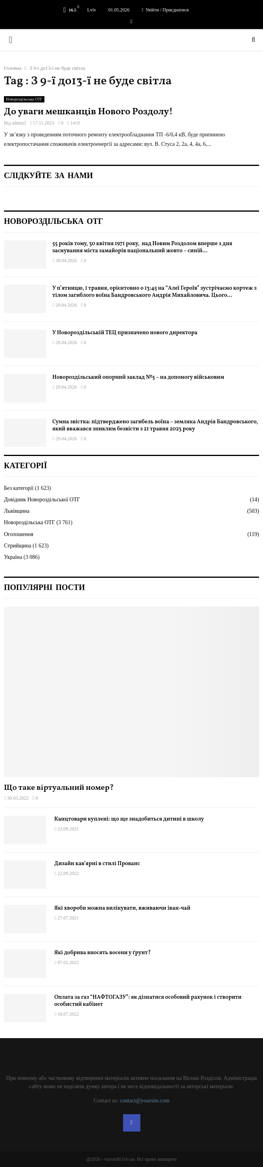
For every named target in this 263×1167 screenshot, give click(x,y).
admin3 (19, 123)
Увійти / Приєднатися (165, 10)
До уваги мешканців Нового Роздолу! (88, 112)
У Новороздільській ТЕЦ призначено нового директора (124, 333)
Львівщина (16, 511)
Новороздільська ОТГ (24, 99)
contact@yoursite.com (144, 1101)
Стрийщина (17, 546)
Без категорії (18, 488)
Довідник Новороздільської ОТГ (42, 500)
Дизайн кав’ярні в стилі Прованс (97, 863)
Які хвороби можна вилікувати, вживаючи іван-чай (122, 908)
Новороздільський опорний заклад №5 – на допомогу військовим (138, 377)
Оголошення (18, 534)
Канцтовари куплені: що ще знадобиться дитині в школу (129, 819)
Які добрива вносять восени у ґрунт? (102, 953)
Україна (13, 557)
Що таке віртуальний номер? (59, 787)
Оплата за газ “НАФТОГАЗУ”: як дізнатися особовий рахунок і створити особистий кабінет (147, 1001)
